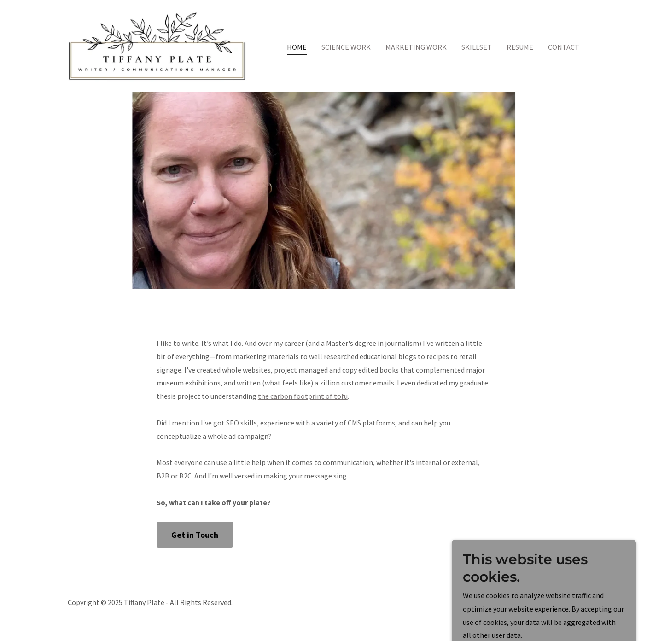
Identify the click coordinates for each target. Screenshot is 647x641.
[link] (157, 44)
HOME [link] (297, 47)
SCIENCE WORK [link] (346, 47)
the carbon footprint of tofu (303, 396)
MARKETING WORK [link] (416, 47)
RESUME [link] (520, 47)
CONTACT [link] (563, 47)
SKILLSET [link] (476, 47)
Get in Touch (194, 535)
